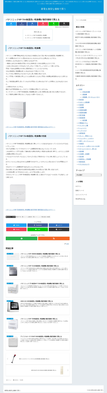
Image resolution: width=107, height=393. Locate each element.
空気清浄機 (86, 92)
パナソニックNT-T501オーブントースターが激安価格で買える (88, 33)
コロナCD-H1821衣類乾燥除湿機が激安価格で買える (88, 45)
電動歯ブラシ (83, 123)
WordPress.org (80, 199)
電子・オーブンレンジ (86, 141)
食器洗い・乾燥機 (10, 217)
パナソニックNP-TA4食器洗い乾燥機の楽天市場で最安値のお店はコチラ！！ (30, 127)
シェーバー (83, 128)
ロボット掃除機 (84, 102)
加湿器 (81, 105)
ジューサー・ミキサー (86, 138)
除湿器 (81, 99)
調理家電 (82, 133)
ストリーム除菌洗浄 (27, 217)
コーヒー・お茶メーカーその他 (89, 146)
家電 (80, 89)
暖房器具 (82, 162)
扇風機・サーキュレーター (91, 97)
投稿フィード (80, 190)
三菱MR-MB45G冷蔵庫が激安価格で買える (88, 77)
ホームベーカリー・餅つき (88, 149)
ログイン (78, 186)
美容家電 (82, 118)
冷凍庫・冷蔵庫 (84, 154)
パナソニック (37, 217)
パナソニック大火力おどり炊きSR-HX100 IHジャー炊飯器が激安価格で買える (88, 64)
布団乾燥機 (83, 112)
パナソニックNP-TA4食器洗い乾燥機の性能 (38, 38)
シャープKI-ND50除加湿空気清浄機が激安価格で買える (88, 71)
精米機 (81, 151)
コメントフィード (81, 194)
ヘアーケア (83, 131)
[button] (100, 20)
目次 (35, 32)
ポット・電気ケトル (85, 136)
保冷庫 (81, 156)
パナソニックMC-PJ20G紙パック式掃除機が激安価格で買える (88, 51)
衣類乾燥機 (83, 110)
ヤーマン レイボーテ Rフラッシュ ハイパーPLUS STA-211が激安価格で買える (88, 57)
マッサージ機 (83, 125)
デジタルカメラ (84, 164)
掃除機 (85, 94)
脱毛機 (85, 120)
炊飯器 (81, 143)
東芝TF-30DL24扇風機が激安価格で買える (88, 39)
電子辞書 (82, 115)
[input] (88, 20)
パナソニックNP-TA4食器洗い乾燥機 (36, 35)
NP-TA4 (19, 217)
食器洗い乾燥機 (46, 217)
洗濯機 (81, 107)
